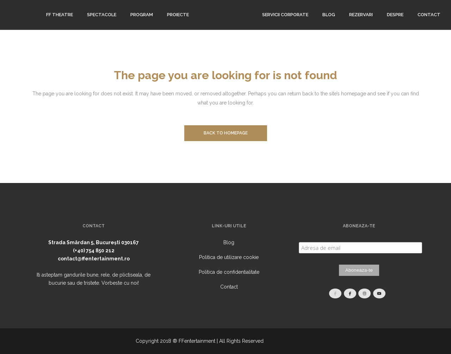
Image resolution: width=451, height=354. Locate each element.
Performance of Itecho (290, 341)
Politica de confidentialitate (229, 272)
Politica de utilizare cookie (229, 257)
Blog (228, 242)
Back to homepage (226, 133)
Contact (229, 287)
